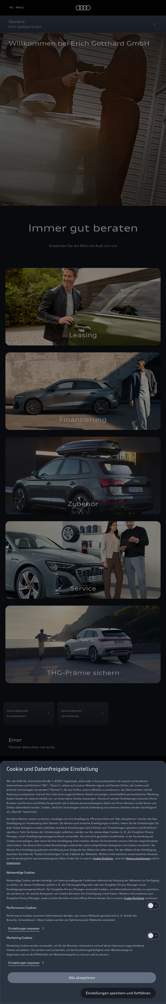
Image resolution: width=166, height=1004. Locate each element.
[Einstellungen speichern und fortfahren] (118, 993)
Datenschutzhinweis (138, 858)
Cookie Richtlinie (103, 858)
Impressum (13, 863)
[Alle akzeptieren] (82, 977)
